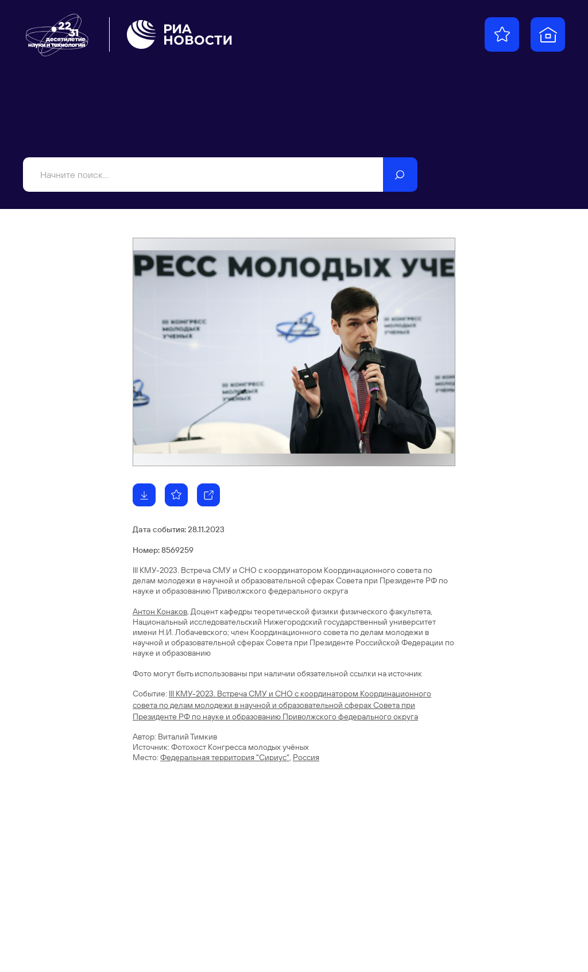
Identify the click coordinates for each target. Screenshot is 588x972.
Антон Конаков (160, 611)
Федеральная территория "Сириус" (224, 757)
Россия (306, 757)
